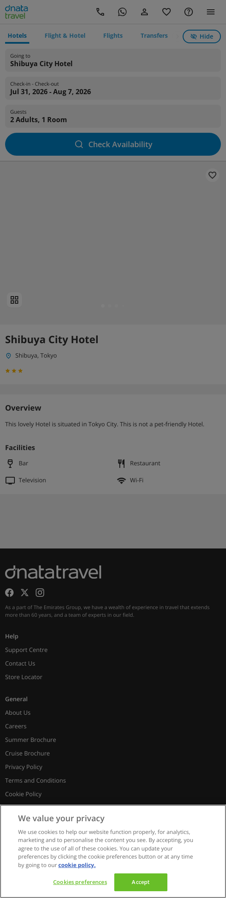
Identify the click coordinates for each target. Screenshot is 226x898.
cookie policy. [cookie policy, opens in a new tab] (77, 865)
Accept (141, 882)
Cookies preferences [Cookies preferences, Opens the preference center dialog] (80, 882)
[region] (113, 851)
